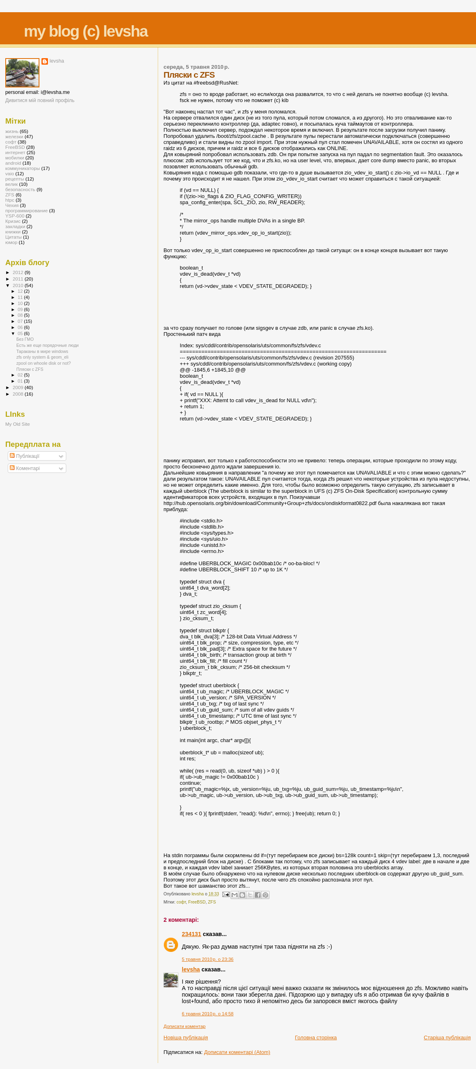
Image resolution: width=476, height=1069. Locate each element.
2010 (18, 285)
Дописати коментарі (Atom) (237, 1052)
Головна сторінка (316, 1037)
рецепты (14, 178)
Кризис (13, 221)
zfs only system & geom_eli (42, 357)
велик (11, 184)
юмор (11, 242)
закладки (15, 226)
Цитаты (13, 236)
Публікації (24, 456)
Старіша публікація (447, 1037)
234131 (191, 934)
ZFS (212, 902)
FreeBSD (197, 902)
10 (21, 303)
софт (181, 902)
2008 (18, 393)
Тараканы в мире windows (42, 351)
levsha (191, 969)
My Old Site (17, 424)
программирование (26, 210)
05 (21, 333)
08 (21, 315)
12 (21, 291)
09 (21, 309)
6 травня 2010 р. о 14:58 (207, 1013)
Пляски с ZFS (29, 369)
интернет (15, 152)
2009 (18, 387)
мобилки (14, 157)
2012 (18, 272)
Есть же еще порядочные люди (47, 345)
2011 (18, 278)
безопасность (20, 189)
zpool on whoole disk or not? (43, 363)
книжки (13, 231)
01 (21, 381)
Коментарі (25, 468)
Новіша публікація (185, 1037)
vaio (9, 173)
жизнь (11, 131)
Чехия (12, 205)
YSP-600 (14, 215)
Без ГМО (25, 339)
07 (21, 321)
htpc (9, 199)
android (13, 162)
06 (21, 327)
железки (14, 136)
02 (21, 374)
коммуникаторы (22, 168)
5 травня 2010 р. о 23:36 (207, 959)
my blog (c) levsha (86, 31)
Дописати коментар (184, 1026)
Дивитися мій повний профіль (39, 100)
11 (21, 297)
